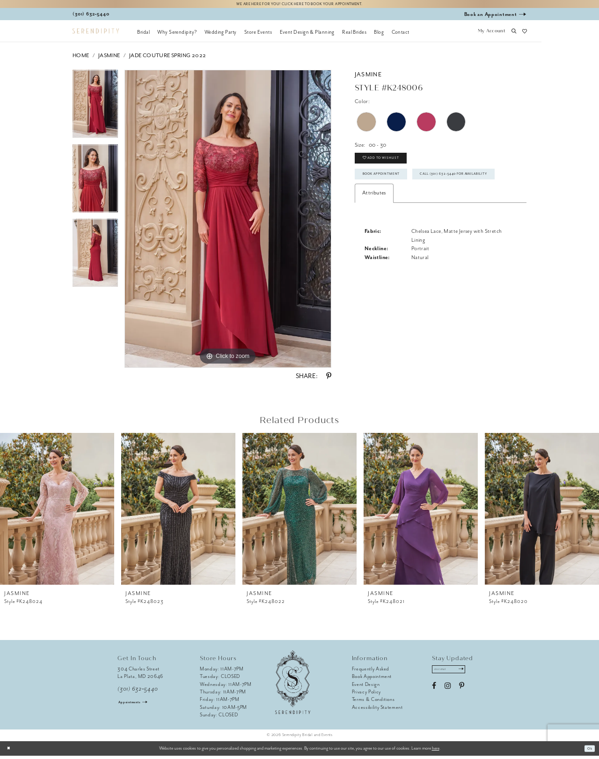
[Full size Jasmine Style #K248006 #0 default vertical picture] (228, 222)
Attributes (374, 230)
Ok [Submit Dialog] (588, 751)
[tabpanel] (95, 110)
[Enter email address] (455, 674)
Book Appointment (390, 187)
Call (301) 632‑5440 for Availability (413, 209)
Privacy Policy (366, 695)
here (435, 751)
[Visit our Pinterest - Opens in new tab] (461, 692)
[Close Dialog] (10, 751)
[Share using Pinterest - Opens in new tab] (328, 379)
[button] (491, 35)
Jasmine (109, 58)
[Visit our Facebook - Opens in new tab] (434, 692)
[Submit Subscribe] (473, 674)
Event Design (366, 687)
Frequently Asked (371, 672)
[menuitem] (143, 35)
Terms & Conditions (373, 702)
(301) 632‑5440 (137, 692)
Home (81, 58)
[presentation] (57, 512)
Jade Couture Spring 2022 (167, 58)
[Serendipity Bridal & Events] (96, 34)
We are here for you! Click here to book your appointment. (299, 5)
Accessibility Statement (377, 710)
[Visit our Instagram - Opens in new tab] (448, 692)
